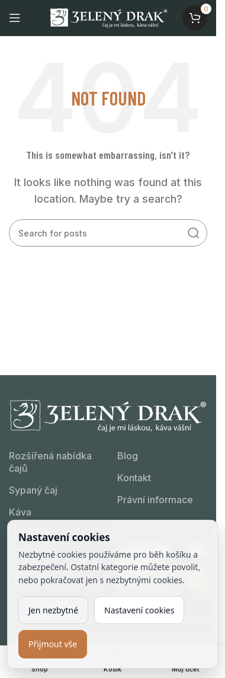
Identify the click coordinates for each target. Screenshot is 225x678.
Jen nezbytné (53, 610)
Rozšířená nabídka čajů (50, 462)
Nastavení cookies (139, 610)
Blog (127, 456)
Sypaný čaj (33, 490)
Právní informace (155, 500)
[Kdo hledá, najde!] (108, 233)
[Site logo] (108, 17)
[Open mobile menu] (15, 18)
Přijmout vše (52, 644)
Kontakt (134, 478)
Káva (20, 512)
